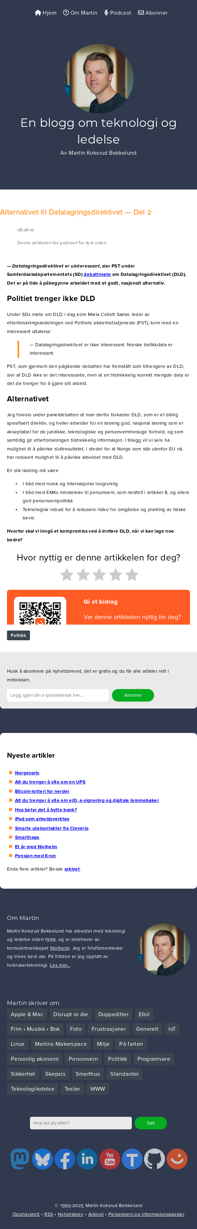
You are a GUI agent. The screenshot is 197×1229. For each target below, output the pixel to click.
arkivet (72, 869)
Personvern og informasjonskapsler (146, 1214)
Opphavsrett (26, 1214)
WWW (97, 1088)
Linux (18, 1044)
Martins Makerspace (61, 1044)
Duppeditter (113, 1014)
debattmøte (97, 274)
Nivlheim (59, 948)
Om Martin (80, 12)
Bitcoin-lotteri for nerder (42, 791)
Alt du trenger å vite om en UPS (50, 782)
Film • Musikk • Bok (35, 1029)
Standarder (124, 1073)
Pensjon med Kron (35, 856)
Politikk (18, 635)
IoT (172, 1029)
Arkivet (96, 1214)
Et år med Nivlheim (36, 847)
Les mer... (60, 965)
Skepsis (55, 1073)
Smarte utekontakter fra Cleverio (52, 828)
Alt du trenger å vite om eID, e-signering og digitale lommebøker (87, 800)
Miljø (103, 1044)
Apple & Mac (27, 1014)
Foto (76, 1029)
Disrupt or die (70, 1014)
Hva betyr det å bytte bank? (46, 810)
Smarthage (27, 837)
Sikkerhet (23, 1073)
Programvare (153, 1059)
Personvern (83, 1059)
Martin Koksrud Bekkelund (103, 152)
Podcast (117, 12)
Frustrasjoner (109, 1029)
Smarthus (88, 1073)
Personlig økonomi (35, 1059)
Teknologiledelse (32, 1088)
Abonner (153, 12)
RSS (48, 1214)
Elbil (144, 1014)
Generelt (147, 1029)
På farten (131, 1044)
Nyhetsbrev (70, 1214)
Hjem (45, 12)
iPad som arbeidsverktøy (42, 819)
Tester (72, 1088)
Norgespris (27, 773)
